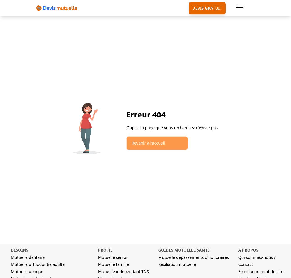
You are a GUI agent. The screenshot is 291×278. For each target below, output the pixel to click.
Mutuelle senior (113, 257)
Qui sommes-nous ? (257, 257)
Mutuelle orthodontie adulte (38, 264)
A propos (248, 250)
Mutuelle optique (27, 271)
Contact (245, 264)
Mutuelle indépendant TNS (123, 271)
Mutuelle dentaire (28, 257)
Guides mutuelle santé (184, 250)
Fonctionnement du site (260, 271)
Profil (105, 250)
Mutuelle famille (113, 264)
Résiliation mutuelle (177, 264)
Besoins (19, 250)
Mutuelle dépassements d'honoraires (193, 257)
